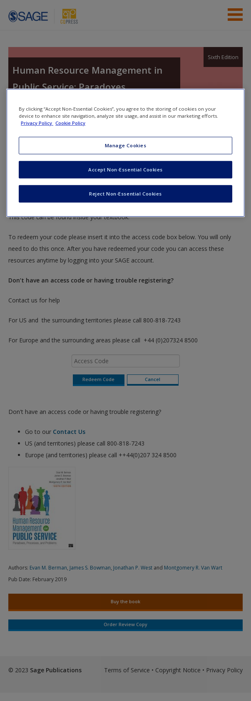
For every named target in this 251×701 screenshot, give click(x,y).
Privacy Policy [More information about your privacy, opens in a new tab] (37, 123)
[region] (125, 153)
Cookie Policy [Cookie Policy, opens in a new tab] (70, 123)
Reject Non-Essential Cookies (125, 194)
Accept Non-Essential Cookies (125, 169)
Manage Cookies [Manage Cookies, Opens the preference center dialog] (126, 145)
